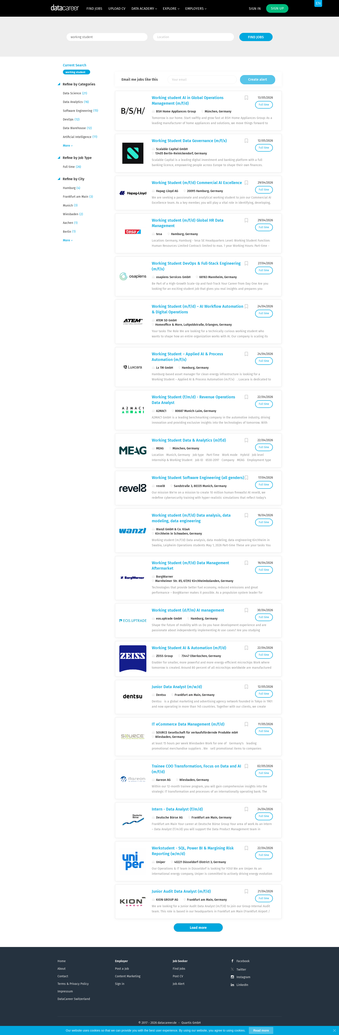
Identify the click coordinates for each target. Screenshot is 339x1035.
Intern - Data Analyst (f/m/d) (177, 809)
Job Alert (178, 984)
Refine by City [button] (73, 179)
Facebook (243, 961)
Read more (261, 1030)
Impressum (65, 991)
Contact (63, 976)
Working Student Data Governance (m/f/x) (189, 140)
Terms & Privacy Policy (73, 984)
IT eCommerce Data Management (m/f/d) (188, 724)
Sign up (277, 8)
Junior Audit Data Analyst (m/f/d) (181, 891)
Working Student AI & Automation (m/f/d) (189, 648)
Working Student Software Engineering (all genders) (198, 477)
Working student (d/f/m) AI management (188, 610)
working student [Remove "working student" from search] (75, 72)
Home (62, 961)
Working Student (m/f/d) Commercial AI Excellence (197, 182)
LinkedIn (242, 985)
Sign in (255, 8)
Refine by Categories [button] (78, 84)
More (66, 145)
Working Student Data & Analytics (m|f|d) (189, 440)
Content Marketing (127, 976)
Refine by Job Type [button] (77, 158)
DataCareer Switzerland (74, 999)
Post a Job (122, 969)
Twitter (241, 969)
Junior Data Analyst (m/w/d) (177, 686)
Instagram (243, 977)
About (62, 969)
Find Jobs (256, 37)
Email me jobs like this (140, 79)
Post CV (178, 976)
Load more (198, 928)
